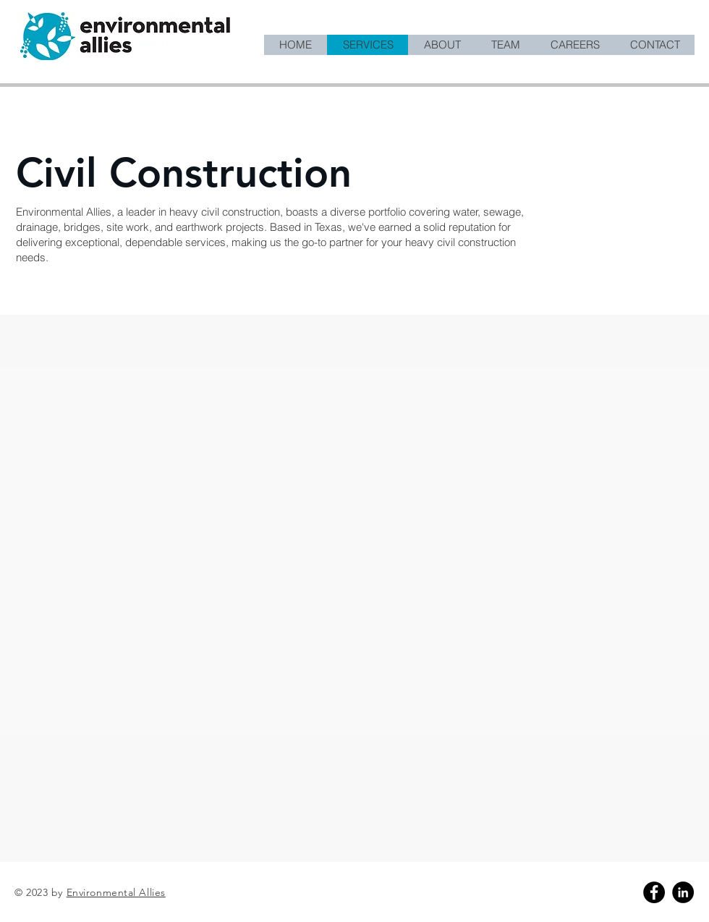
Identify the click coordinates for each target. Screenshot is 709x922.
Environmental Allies (116, 892)
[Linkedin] (683, 892)
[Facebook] (654, 892)
